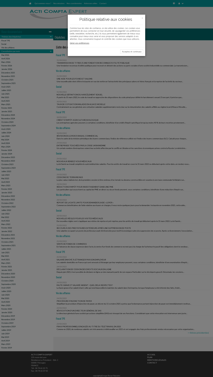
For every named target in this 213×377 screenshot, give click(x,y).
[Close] (142, 18)
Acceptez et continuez (131, 51)
